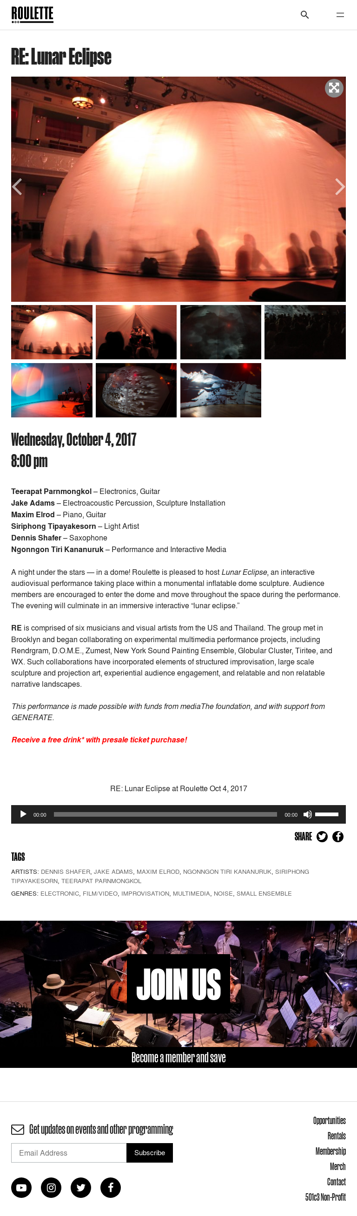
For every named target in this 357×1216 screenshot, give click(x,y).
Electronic (59, 893)
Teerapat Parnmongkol (101, 881)
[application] (178, 814)
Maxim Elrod (158, 871)
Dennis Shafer (65, 871)
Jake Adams (113, 871)
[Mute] (307, 814)
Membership (331, 1151)
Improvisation (145, 893)
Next (339, 185)
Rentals (337, 1136)
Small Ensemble (264, 893)
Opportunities (329, 1120)
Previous (18, 185)
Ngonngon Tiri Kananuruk (227, 871)
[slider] (166, 814)
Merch (338, 1166)
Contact (336, 1182)
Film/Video (100, 893)
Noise (223, 893)
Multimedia (191, 893)
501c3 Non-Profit (325, 1197)
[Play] (23, 814)
